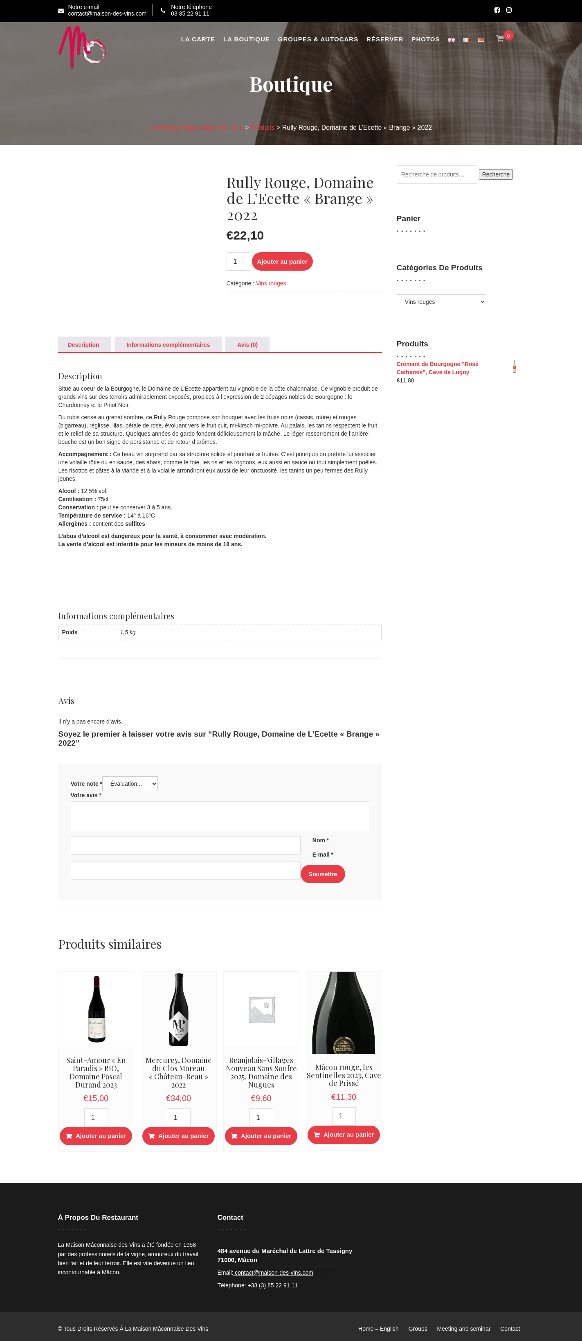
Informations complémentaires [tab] (168, 344)
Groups (418, 1328)
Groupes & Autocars (318, 39)
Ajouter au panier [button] (101, 1135)
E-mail (322, 854)
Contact (510, 1328)
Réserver (384, 39)
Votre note (87, 783)
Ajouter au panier (282, 261)
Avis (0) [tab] (247, 344)
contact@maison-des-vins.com (273, 1272)
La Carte (198, 39)
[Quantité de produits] (238, 261)
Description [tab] (83, 344)
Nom (320, 840)
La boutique (246, 39)
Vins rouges (271, 283)
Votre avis (86, 795)
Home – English (378, 1328)
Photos (425, 39)
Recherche (496, 174)
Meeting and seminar (464, 1328)
